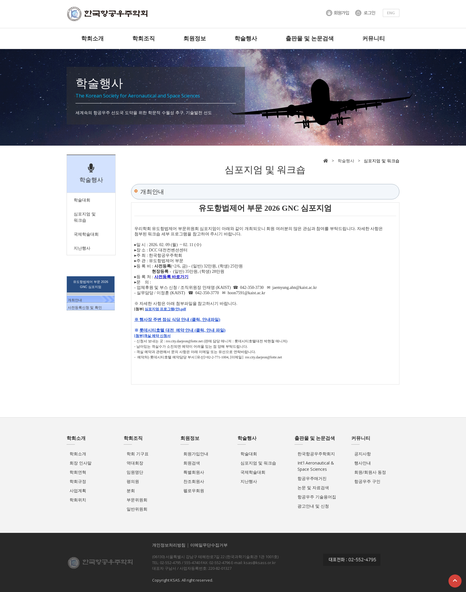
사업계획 (78, 490)
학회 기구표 (138, 453)
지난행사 (248, 481)
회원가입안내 (195, 453)
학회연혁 (78, 472)
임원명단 (135, 472)
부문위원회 (137, 500)
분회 (131, 490)
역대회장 (135, 463)
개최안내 (75, 300)
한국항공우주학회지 (316, 453)
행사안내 (362, 463)
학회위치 (78, 500)
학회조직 (143, 38)
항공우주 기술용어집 (316, 497)
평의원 (133, 481)
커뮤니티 (373, 38)
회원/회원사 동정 (370, 472)
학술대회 (248, 453)
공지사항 (362, 453)
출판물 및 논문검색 (310, 38)
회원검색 (191, 463)
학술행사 (245, 38)
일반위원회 (137, 509)
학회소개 (92, 38)
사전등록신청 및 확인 (85, 308)
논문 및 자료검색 (313, 487)
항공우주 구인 (367, 481)
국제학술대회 (252, 472)
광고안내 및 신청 (313, 506)
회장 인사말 (81, 463)
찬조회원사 (193, 481)
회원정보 (194, 38)
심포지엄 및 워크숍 (258, 463)
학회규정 (78, 481)
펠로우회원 (193, 490)
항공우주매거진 (312, 478)
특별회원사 (193, 472)
